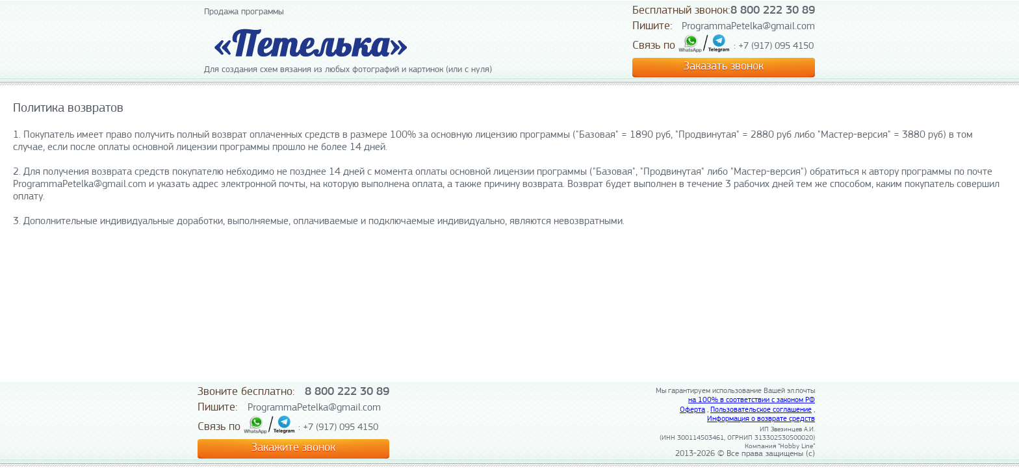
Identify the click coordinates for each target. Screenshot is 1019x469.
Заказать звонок (724, 66)
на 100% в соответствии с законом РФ (751, 400)
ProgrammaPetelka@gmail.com (748, 26)
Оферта (692, 410)
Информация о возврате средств (761, 419)
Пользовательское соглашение (761, 410)
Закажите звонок (293, 448)
